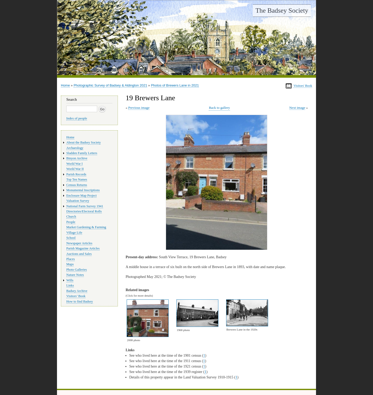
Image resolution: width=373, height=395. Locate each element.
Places (70, 259)
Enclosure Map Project (81, 195)
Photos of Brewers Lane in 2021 (175, 85)
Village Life (74, 232)
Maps (70, 264)
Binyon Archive (76, 158)
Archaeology (74, 148)
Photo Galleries (76, 269)
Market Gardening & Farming (86, 227)
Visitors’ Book (75, 296)
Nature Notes (75, 275)
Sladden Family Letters (81, 153)
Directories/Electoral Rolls (84, 211)
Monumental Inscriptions (83, 190)
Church (71, 216)
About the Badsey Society (83, 142)
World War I (74, 164)
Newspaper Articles (79, 243)
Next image (297, 108)
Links (70, 285)
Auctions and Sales (79, 254)
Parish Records (76, 174)
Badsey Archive (76, 291)
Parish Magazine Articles (83, 248)
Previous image (138, 108)
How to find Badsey (79, 301)
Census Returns (76, 185)
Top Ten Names (76, 179)
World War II (75, 169)
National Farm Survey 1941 (84, 206)
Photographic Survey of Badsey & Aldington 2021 (110, 85)
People (70, 222)
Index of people (76, 118)
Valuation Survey (77, 201)
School (71, 238)
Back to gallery (219, 108)
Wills (69, 280)
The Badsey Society (281, 10)
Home (65, 85)
